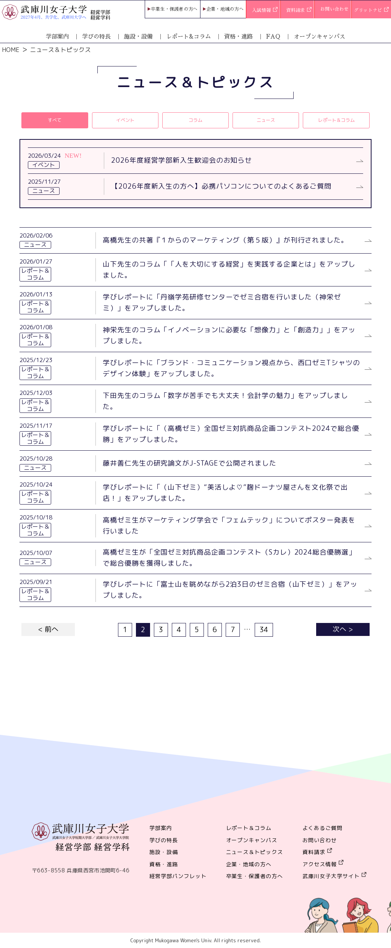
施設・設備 (138, 36)
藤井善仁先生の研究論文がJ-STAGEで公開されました (189, 463)
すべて (55, 120)
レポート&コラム (188, 36)
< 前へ (48, 629)
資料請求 (299, 10)
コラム (195, 120)
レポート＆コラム (336, 120)
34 (264, 629)
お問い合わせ (334, 9)
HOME (10, 49)
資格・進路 (238, 36)
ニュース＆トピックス (254, 852)
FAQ (273, 36)
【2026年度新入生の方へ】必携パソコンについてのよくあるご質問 (221, 186)
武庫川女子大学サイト (331, 876)
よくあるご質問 (322, 828)
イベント (125, 120)
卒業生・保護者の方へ (174, 9)
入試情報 (265, 10)
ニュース (265, 120)
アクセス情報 (319, 864)
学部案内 (57, 36)
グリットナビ (371, 10)
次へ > (343, 629)
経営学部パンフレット (178, 876)
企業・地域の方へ (225, 9)
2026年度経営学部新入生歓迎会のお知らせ (181, 160)
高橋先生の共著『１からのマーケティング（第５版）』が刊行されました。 (225, 240)
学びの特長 (96, 36)
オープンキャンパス (319, 36)
